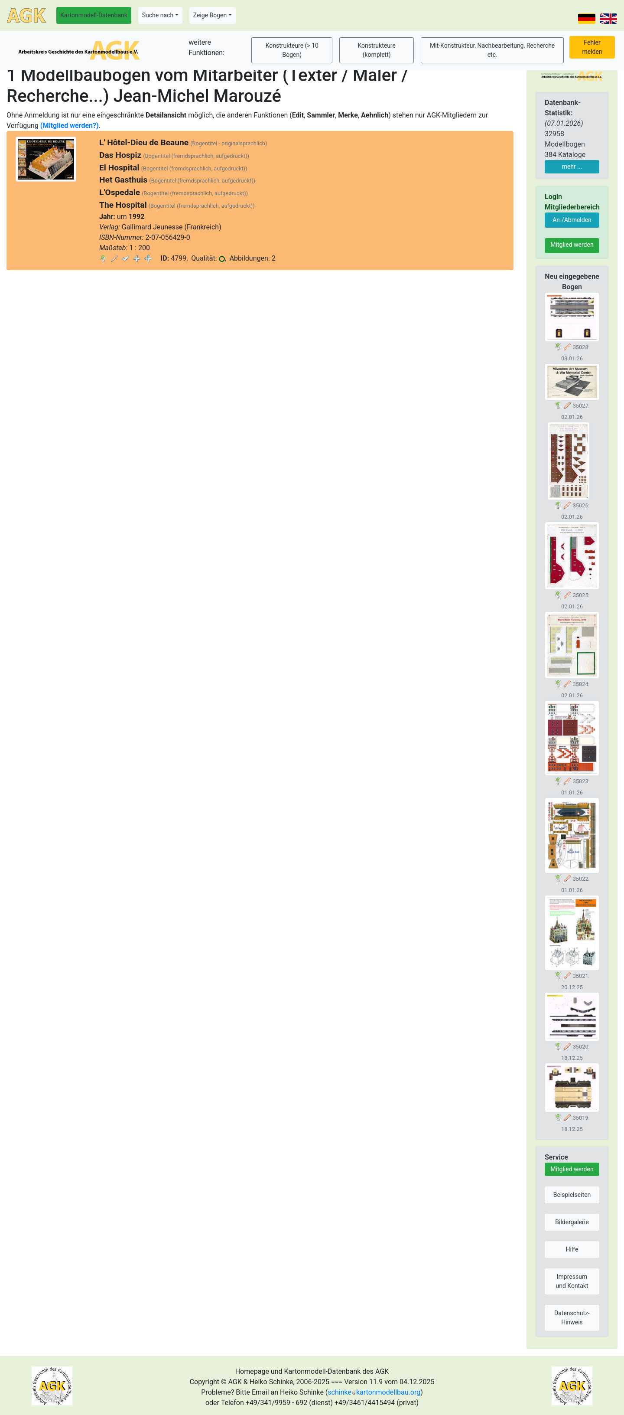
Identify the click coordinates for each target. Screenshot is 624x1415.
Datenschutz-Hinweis (572, 1318)
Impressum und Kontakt (572, 1281)
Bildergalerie (571, 1222)
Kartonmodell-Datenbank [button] (93, 15)
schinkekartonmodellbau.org (374, 1392)
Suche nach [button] (157, 15)
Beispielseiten (572, 1194)
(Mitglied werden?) (69, 125)
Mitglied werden (571, 244)
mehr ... (572, 166)
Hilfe (572, 1249)
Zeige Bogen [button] (210, 15)
